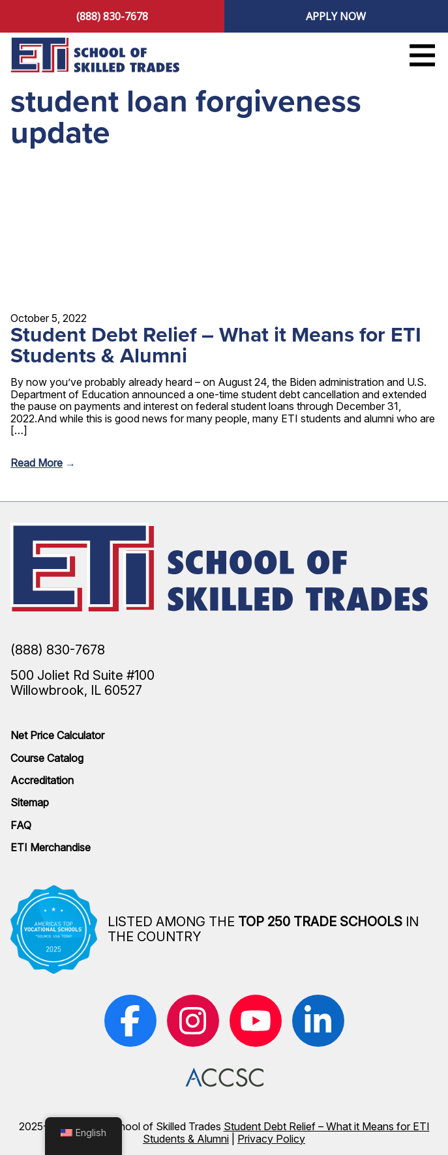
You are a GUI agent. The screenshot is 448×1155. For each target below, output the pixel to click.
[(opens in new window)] (130, 1021)
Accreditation (42, 780)
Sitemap (29, 802)
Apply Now (336, 16)
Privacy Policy (271, 1138)
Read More (36, 463)
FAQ (20, 825)
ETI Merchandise (50, 847)
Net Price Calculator (57, 735)
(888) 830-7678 (112, 16)
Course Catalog (46, 758)
